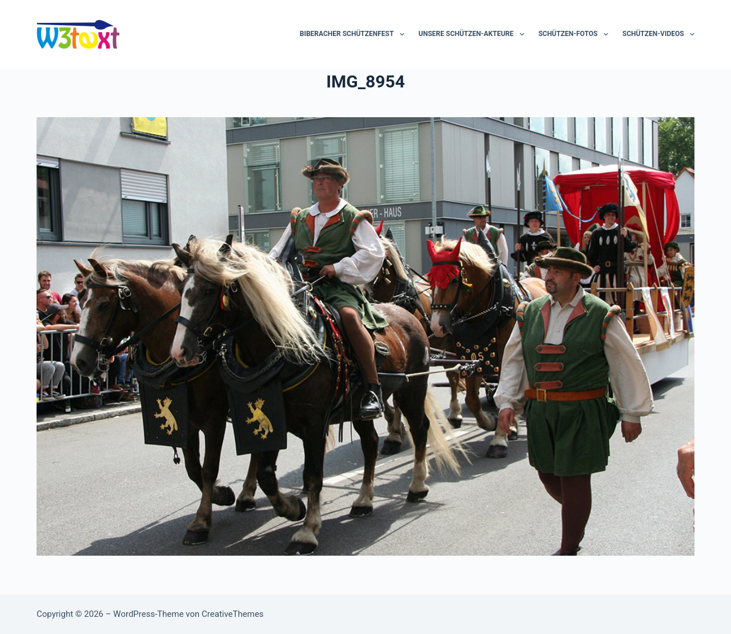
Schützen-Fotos (576, 34)
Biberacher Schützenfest (354, 34)
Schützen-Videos (658, 34)
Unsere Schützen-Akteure (474, 34)
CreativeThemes (233, 614)
